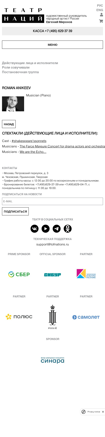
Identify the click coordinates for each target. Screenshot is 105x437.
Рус (100, 5)
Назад (9, 124)
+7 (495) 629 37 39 (58, 31)
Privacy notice (94, 412)
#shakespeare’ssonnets (29, 141)
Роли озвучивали (16, 67)
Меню (52, 45)
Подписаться (15, 211)
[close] (103, 411)
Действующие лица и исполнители (30, 63)
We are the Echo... (33, 152)
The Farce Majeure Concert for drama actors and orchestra (62, 146)
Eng (99, 10)
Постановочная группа (20, 72)
